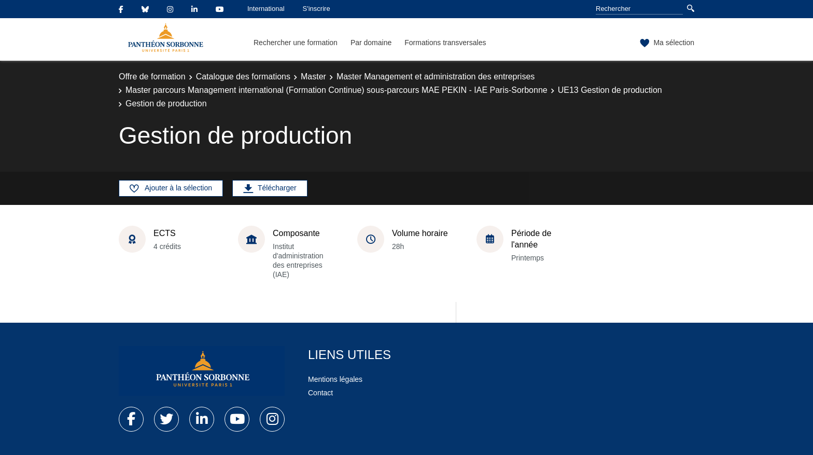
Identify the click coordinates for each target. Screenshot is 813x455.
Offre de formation (152, 76)
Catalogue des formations (243, 76)
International (266, 8)
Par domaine (371, 42)
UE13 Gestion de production (610, 90)
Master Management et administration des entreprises (436, 76)
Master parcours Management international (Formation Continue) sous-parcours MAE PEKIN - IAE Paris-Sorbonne (336, 90)
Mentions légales (335, 379)
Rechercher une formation (296, 42)
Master (313, 76)
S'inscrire (316, 8)
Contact (320, 393)
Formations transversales (445, 42)
